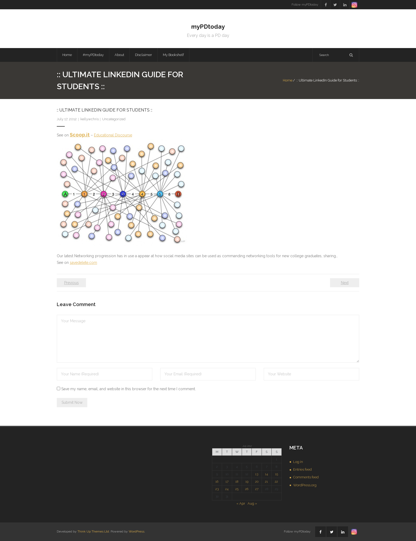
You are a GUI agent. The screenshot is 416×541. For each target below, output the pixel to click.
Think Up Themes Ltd (93, 531)
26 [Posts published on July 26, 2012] (246, 489)
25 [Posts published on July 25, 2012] (237, 489)
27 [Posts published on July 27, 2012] (256, 489)
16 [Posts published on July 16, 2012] (216, 481)
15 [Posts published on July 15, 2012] (276, 474)
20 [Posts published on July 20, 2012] (256, 481)
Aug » (252, 503)
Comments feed (306, 477)
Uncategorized (113, 119)
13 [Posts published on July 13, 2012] (256, 474)
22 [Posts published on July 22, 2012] (276, 481)
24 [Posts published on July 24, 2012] (226, 489)
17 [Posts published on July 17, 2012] (227, 481)
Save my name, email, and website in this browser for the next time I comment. (128, 389)
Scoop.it (80, 135)
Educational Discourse (113, 135)
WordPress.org (305, 485)
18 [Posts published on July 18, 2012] (236, 481)
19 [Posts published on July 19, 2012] (246, 481)
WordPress (136, 531)
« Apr (240, 503)
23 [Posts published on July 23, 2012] (217, 489)
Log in (298, 462)
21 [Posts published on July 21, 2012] (266, 481)
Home (67, 55)
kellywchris (89, 119)
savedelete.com (83, 262)
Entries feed (302, 469)
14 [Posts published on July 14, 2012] (266, 474)
